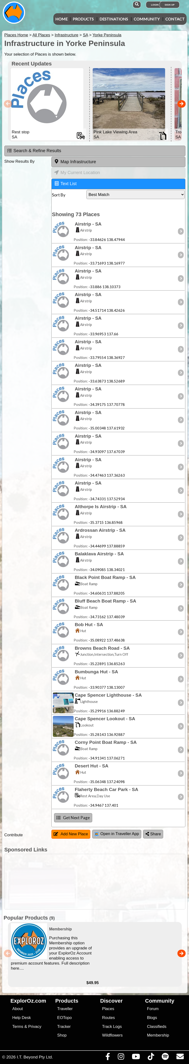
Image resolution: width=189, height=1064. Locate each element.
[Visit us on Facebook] (108, 1057)
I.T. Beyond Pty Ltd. (35, 1057)
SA (85, 35)
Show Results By (19, 161)
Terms (17, 1026)
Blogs (152, 1017)
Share (153, 834)
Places (108, 1008)
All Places (41, 35)
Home (61, 19)
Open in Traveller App (117, 833)
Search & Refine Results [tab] (34, 150)
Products (83, 19)
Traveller (65, 1008)
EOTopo (64, 1017)
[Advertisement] (97, 882)
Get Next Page (73, 817)
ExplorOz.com (28, 1001)
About (17, 1008)
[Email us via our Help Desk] (180, 1057)
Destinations (113, 19)
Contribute (13, 835)
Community (147, 19)
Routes (108, 1017)
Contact (175, 19)
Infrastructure (66, 35)
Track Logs (112, 1026)
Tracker (64, 1026)
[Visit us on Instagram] (121, 1057)
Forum (153, 1008)
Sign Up (170, 4)
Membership (158, 1035)
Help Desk (21, 1017)
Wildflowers (112, 1035)
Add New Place (71, 834)
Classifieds (156, 1026)
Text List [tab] (65, 183)
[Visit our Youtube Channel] (136, 1057)
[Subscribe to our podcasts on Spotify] (165, 1057)
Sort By (58, 194)
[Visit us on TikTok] (151, 1057)
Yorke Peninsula (106, 35)
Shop (62, 1035)
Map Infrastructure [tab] (75, 161)
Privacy (35, 1026)
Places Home (16, 35)
